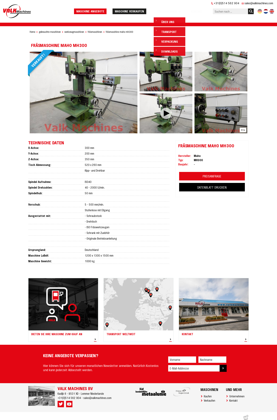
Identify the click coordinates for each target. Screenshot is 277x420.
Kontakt (234, 397)
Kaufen (208, 393)
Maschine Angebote (99, 9)
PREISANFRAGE (212, 172)
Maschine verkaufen (138, 9)
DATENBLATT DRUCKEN (212, 183)
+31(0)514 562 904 (226, 3)
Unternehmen (237, 393)
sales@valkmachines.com (258, 3)
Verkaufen (210, 397)
